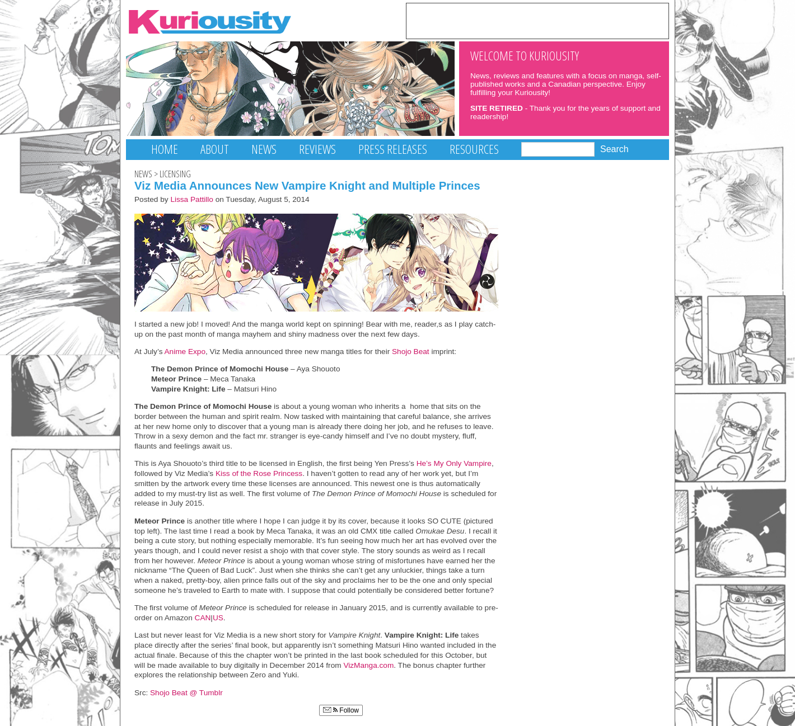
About (214, 149)
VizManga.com (368, 665)
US (218, 618)
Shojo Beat (410, 351)
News (264, 149)
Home (164, 149)
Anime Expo (185, 351)
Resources (474, 149)
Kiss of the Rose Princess (259, 473)
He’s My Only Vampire (454, 463)
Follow (341, 710)
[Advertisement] (537, 20)
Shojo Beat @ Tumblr (186, 693)
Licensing (175, 174)
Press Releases (392, 149)
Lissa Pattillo (191, 199)
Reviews (317, 149)
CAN (203, 618)
